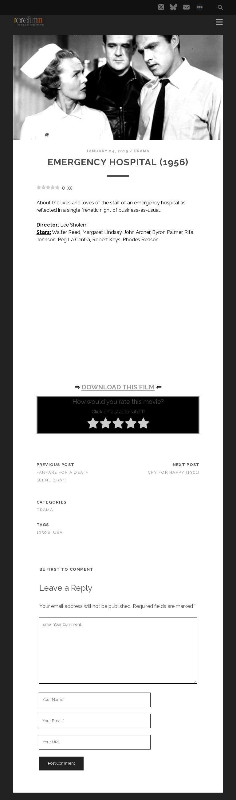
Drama (142, 151)
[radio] (93, 424)
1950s (43, 532)
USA (58, 532)
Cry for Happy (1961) (174, 472)
